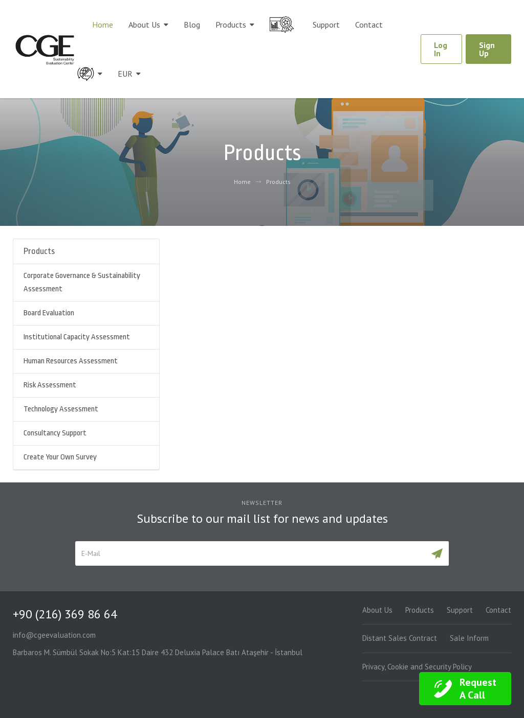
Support (326, 24)
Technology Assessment (61, 409)
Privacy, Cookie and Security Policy (417, 666)
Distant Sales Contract (399, 638)
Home (102, 24)
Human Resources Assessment (71, 361)
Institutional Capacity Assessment (77, 337)
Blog (192, 24)
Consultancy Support (55, 433)
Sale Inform (469, 638)
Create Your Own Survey (60, 457)
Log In (440, 49)
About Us (144, 24)
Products (230, 24)
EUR (125, 73)
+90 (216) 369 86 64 (65, 614)
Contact (369, 24)
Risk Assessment (50, 385)
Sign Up (487, 49)
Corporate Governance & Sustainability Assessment (82, 282)
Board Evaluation (49, 313)
